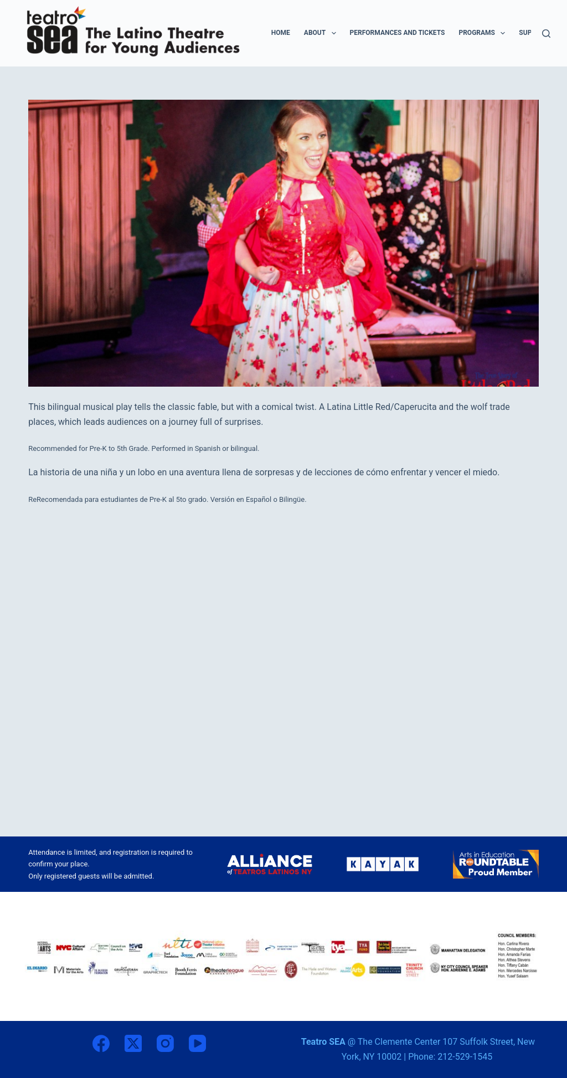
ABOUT (322, 33)
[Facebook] (101, 1043)
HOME (280, 33)
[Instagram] (165, 1043)
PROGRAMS (483, 33)
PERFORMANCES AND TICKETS (397, 33)
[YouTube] (197, 1043)
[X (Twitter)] (133, 1043)
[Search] (546, 33)
